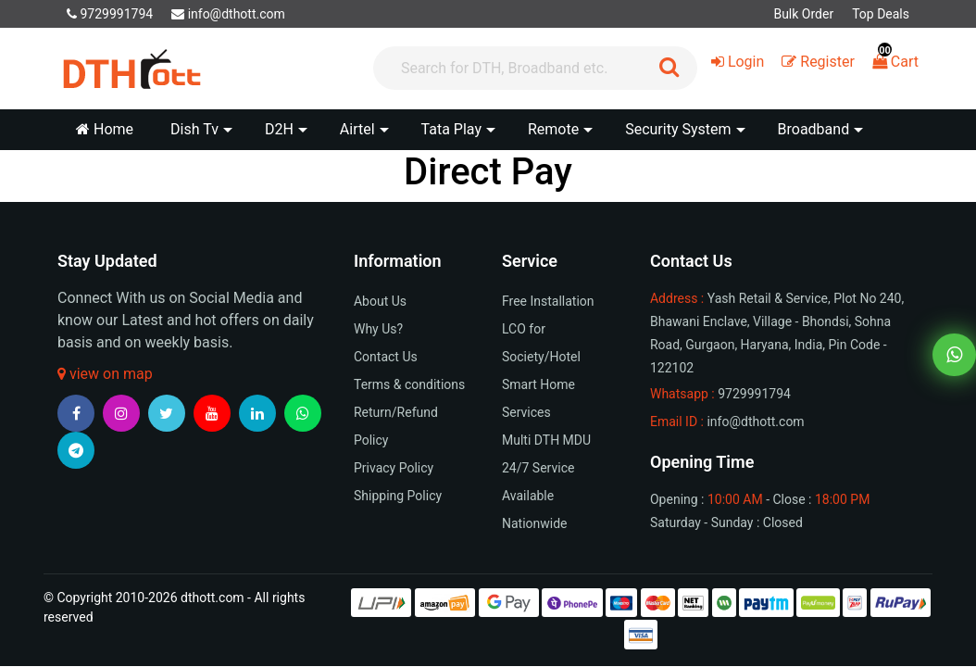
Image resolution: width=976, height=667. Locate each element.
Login (737, 61)
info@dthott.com (228, 13)
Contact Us (386, 356)
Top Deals (880, 13)
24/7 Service (538, 467)
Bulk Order (803, 13)
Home (104, 129)
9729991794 (110, 13)
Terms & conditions (409, 384)
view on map (105, 374)
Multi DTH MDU (546, 440)
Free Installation (548, 301)
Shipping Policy (398, 495)
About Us (380, 301)
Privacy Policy (393, 467)
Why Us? (378, 328)
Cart (895, 61)
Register (818, 61)
